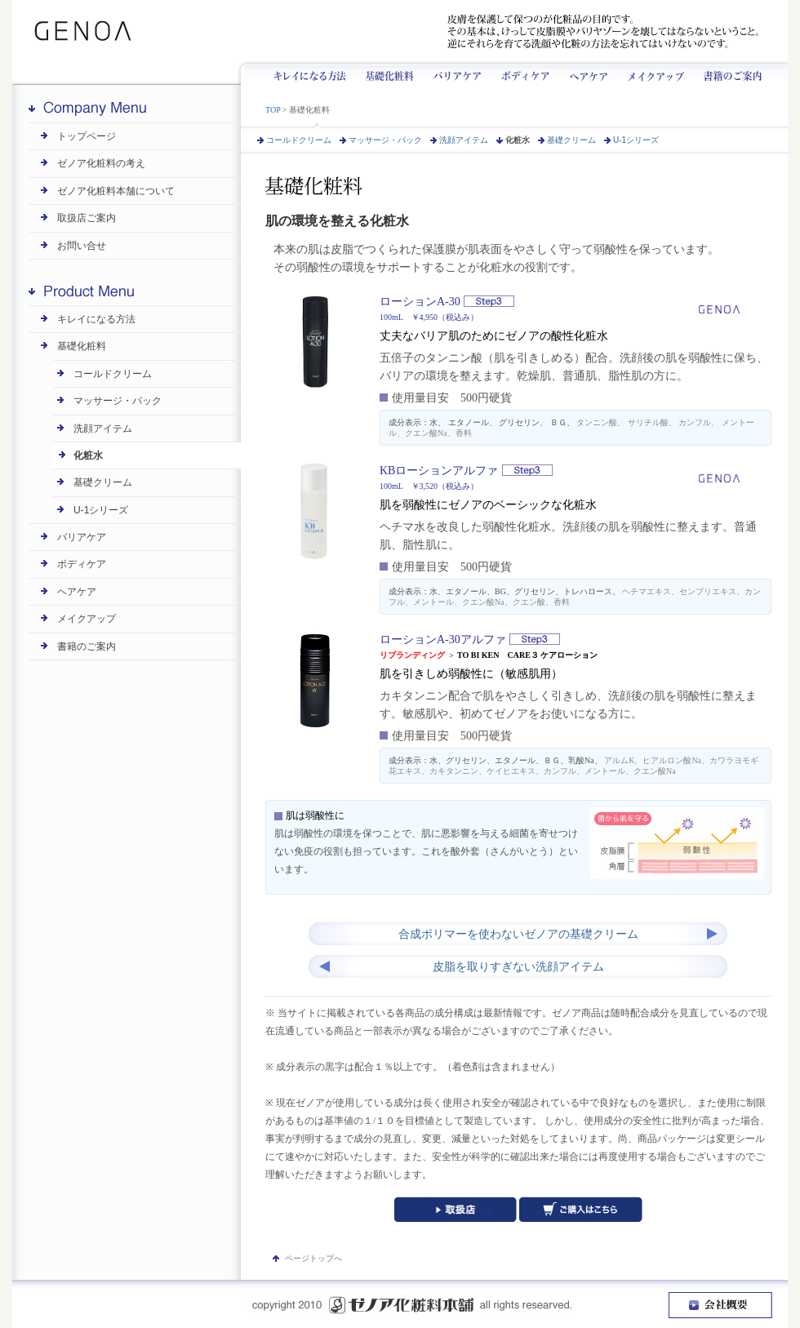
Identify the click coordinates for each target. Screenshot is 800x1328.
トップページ (86, 136)
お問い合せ (81, 245)
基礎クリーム (571, 139)
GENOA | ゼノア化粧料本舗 (88, 31)
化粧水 (517, 139)
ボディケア (522, 72)
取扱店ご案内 (86, 218)
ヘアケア (585, 72)
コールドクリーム (298, 139)
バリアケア (454, 72)
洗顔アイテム (463, 139)
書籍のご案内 (86, 646)
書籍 (727, 72)
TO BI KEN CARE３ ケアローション (527, 655)
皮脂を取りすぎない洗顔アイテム (518, 967)
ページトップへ (313, 1258)
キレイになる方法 (317, 72)
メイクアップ (650, 72)
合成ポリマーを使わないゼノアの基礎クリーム (518, 934)
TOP (272, 109)
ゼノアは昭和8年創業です (231, 31)
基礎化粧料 (389, 72)
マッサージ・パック (385, 139)
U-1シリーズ (636, 139)
